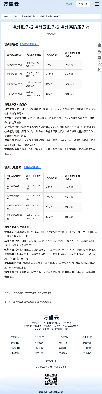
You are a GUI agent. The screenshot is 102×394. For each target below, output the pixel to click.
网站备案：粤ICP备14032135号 (38, 326)
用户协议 (39, 348)
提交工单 (39, 353)
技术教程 (63, 353)
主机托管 (87, 348)
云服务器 (15, 343)
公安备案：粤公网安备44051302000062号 (51, 329)
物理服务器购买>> (29, 44)
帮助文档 (63, 343)
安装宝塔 (87, 343)
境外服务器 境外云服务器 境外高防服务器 (40, 16)
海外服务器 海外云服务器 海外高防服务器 (32, 293)
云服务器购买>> (32, 167)
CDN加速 (15, 353)
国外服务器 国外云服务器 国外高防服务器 (32, 302)
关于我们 (39, 343)
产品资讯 (14, 16)
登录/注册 (83, 4)
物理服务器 (15, 348)
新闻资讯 (63, 348)
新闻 (6, 16)
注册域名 (87, 353)
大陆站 (69, 4)
